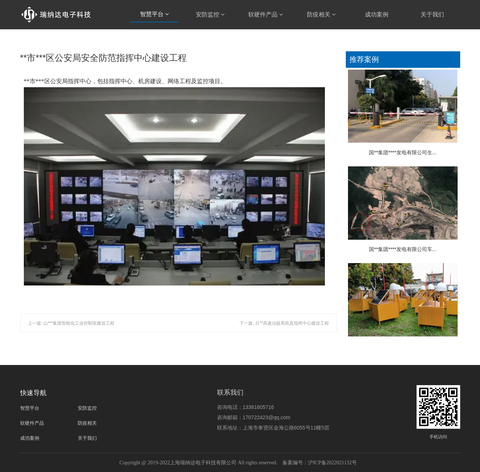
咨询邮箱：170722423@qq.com (253, 417)
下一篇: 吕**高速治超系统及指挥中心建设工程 (284, 323)
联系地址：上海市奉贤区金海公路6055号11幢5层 (273, 428)
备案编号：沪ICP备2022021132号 (319, 462)
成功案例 (376, 14)
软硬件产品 (265, 14)
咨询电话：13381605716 (245, 407)
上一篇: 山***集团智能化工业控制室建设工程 (71, 323)
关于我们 (432, 14)
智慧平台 (154, 14)
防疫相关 (321, 14)
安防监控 (210, 14)
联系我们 (230, 392)
